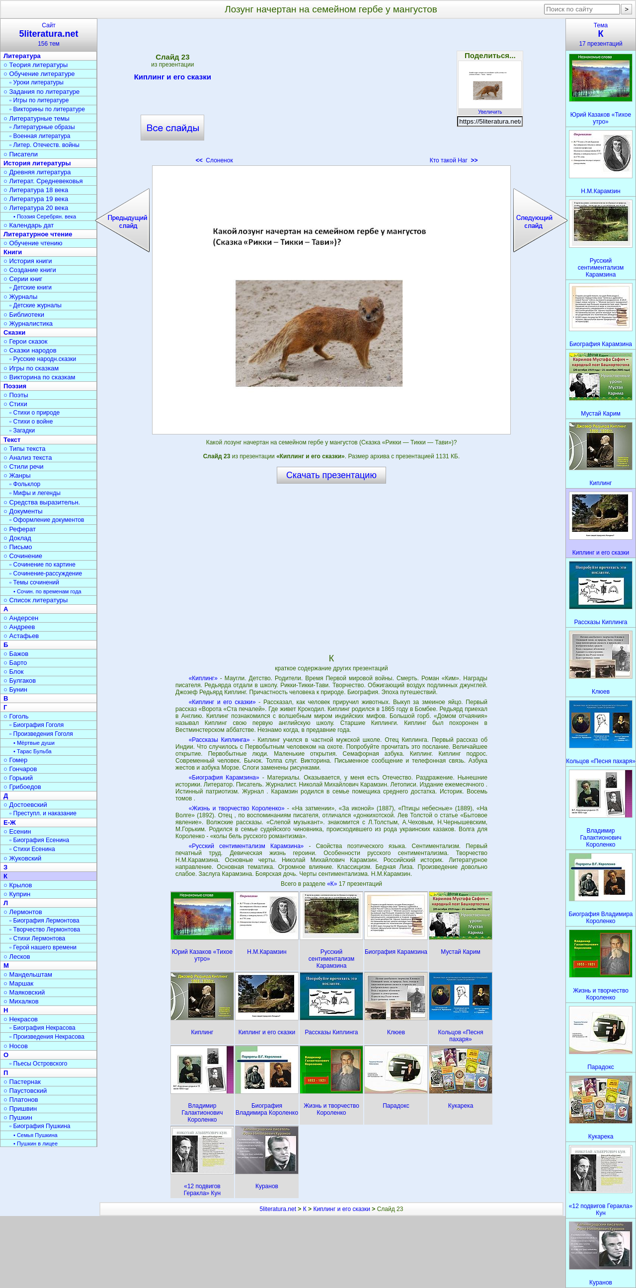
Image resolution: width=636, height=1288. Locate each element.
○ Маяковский (24, 992)
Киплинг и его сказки (172, 78)
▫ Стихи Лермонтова (37, 938)
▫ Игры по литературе (39, 100)
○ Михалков (21, 1001)
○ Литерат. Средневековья (43, 181)
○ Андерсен (20, 618)
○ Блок (13, 671)
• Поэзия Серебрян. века (44, 216)
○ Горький (18, 778)
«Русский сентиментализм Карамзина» (246, 846)
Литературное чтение (37, 234)
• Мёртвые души (34, 743)
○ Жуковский (22, 858)
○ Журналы (20, 296)
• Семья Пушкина (35, 1135)
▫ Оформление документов (46, 519)
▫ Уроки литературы (36, 82)
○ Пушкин (17, 1117)
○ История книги (27, 261)
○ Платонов (20, 1099)
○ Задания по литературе (41, 91)
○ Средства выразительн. (41, 502)
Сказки (14, 332)
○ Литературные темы (36, 118)
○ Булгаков (19, 680)
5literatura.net (278, 1209)
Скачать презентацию (331, 475)
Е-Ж (9, 822)
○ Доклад (17, 538)
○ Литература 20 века (35, 208)
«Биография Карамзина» (224, 777)
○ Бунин (15, 689)
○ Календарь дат (28, 225)
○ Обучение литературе (39, 73)
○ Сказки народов (30, 350)
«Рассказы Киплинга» (219, 739)
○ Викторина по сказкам (39, 377)
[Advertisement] (331, 94)
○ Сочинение (22, 556)
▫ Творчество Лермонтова (44, 929)
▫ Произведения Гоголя (41, 733)
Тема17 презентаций (601, 34)
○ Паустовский (25, 1090)
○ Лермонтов (22, 912)
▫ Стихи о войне (31, 421)
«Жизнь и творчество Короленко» (237, 808)
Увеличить (490, 109)
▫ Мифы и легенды (35, 493)
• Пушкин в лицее (35, 1143)
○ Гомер (15, 760)
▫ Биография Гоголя (36, 724)
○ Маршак (18, 983)
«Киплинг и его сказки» (222, 702)
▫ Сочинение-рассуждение (45, 573)
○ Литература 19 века (35, 199)
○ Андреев (19, 627)
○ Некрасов (20, 1019)
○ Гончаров (20, 769)
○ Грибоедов (22, 786)
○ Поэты (15, 395)
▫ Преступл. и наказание (43, 813)
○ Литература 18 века (35, 190)
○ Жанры (17, 475)
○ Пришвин (20, 1108)
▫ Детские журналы (35, 305)
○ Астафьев (21, 636)
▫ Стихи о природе (34, 412)
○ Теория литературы (35, 65)
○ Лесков (16, 956)
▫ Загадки (22, 430)
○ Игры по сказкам (31, 368)
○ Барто (15, 662)
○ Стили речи (23, 466)
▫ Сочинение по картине (42, 564)
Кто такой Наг (454, 160)
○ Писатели (20, 154)
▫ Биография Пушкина (39, 1126)
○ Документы (22, 511)
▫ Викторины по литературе (47, 109)
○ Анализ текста (27, 457)
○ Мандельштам (27, 974)
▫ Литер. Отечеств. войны (44, 145)
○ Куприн (16, 894)
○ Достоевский (25, 804)
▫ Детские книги (30, 287)
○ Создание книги (29, 270)
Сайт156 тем (48, 34)
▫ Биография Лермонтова (44, 920)
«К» (333, 883)
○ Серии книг (22, 279)
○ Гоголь (16, 716)
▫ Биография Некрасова (42, 1027)
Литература (22, 56)
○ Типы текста (24, 448)
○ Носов (15, 1046)
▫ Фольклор (24, 484)
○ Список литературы (35, 600)
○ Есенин (17, 831)
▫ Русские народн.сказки (42, 359)
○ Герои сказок (25, 341)
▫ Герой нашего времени (43, 947)
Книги (12, 252)
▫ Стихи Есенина (32, 849)
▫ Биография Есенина (39, 840)
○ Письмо (17, 547)
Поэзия (14, 386)
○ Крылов (17, 885)
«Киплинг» (203, 678)
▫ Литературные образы (42, 127)
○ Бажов (15, 653)
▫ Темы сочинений (34, 582)
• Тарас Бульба (32, 751)
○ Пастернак (22, 1081)
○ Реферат (19, 529)
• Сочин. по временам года (47, 591)
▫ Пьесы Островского (38, 1063)
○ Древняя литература (37, 172)
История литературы (37, 163)
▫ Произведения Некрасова (46, 1036)
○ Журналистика (28, 323)
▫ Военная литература (39, 136)
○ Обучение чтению (33, 243)
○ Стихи (15, 404)
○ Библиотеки (23, 314)
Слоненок (214, 160)
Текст (11, 439)
